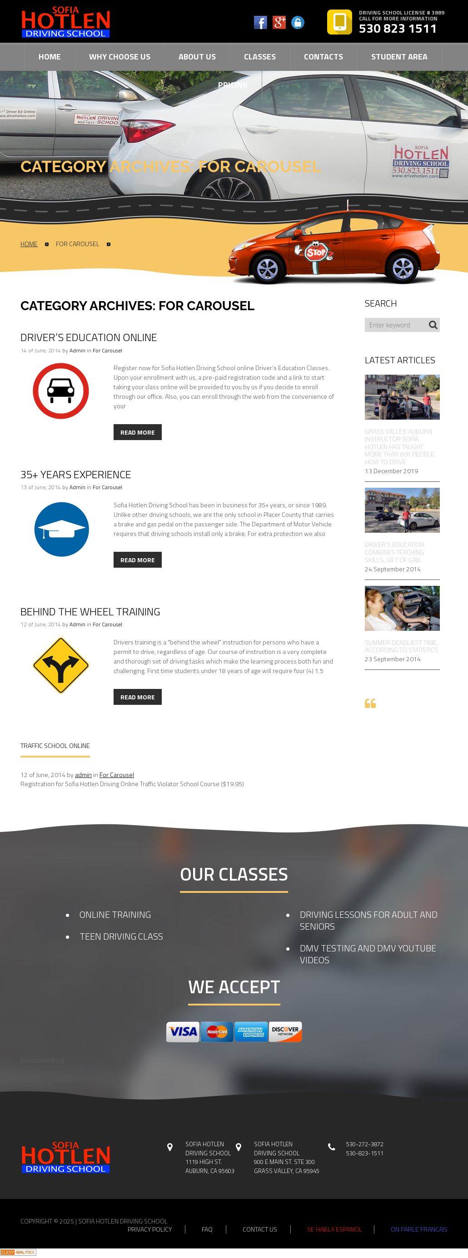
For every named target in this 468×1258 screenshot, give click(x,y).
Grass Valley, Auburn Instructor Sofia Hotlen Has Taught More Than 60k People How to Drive (399, 447)
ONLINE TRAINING (115, 914)
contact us (260, 1229)
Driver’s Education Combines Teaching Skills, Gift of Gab (394, 552)
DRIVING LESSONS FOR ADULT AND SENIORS (369, 920)
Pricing (233, 85)
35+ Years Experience (75, 474)
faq (207, 1229)
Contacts (323, 56)
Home (50, 56)
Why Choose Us (119, 56)
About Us (197, 56)
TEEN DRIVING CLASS (121, 936)
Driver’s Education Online (88, 337)
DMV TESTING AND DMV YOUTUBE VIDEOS (368, 954)
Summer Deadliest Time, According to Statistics (401, 646)
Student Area (399, 56)
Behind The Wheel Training (90, 611)
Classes (260, 56)
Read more (137, 432)
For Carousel (78, 244)
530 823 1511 (398, 28)
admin (77, 350)
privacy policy (150, 1229)
